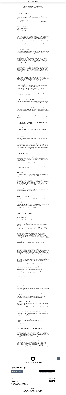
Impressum (26, 390)
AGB (41, 390)
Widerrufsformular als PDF (22, 307)
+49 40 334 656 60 (14, 381)
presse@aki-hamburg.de (23, 384)
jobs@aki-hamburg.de (22, 383)
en (34, 388)
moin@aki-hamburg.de (15, 380)
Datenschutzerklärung (34, 390)
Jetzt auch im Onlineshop (17, 371)
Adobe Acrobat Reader (32, 308)
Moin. (12, 378)
